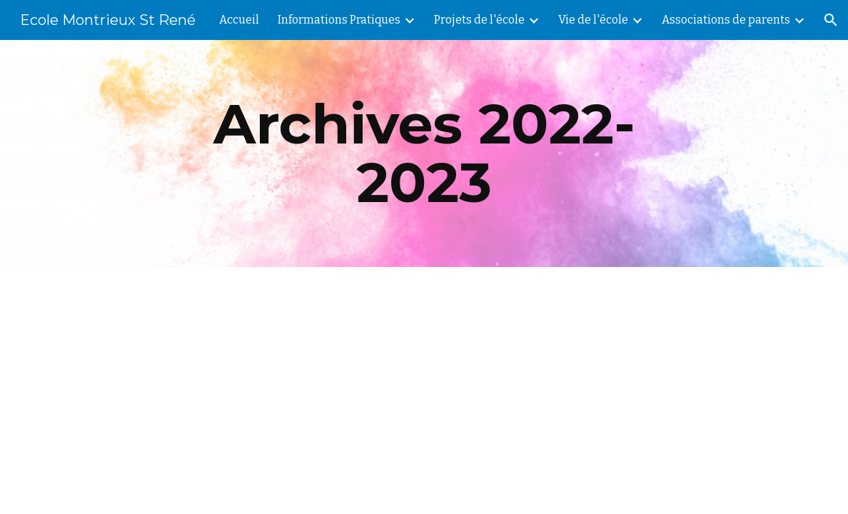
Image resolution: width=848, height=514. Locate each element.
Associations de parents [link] (726, 19)
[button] (831, 20)
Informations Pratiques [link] (339, 19)
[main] (424, 153)
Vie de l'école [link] (593, 19)
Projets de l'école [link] (479, 19)
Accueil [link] (239, 19)
